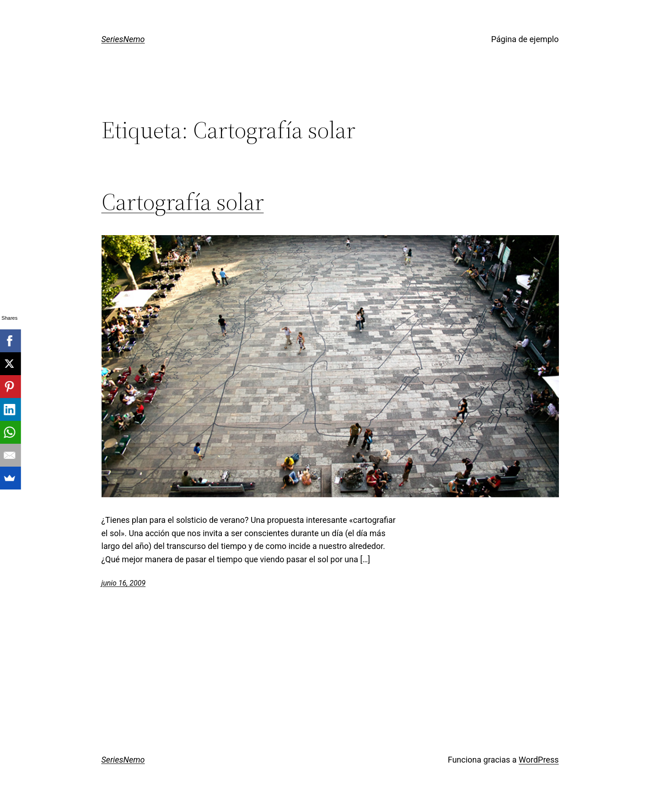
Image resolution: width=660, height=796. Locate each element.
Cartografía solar (183, 201)
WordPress (538, 759)
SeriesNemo (123, 39)
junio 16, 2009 (124, 583)
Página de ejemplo (525, 39)
